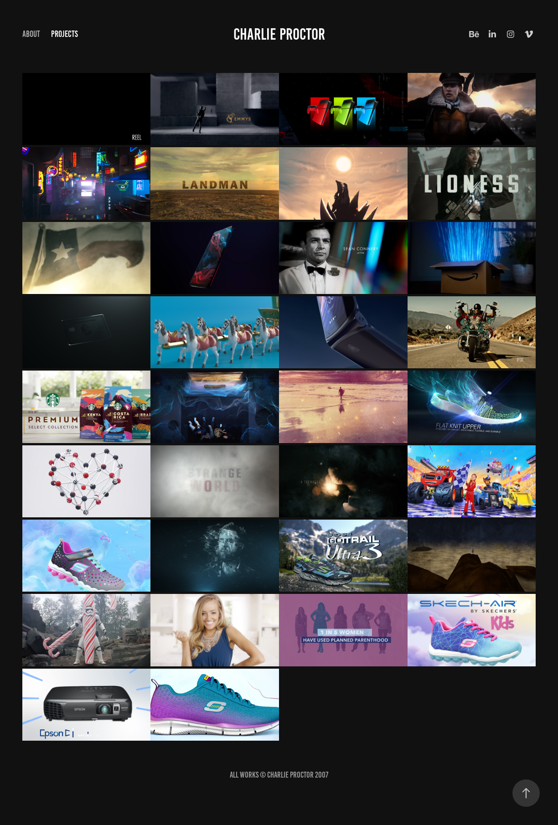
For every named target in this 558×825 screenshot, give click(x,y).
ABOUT (31, 34)
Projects (64, 34)
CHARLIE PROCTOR (279, 34)
